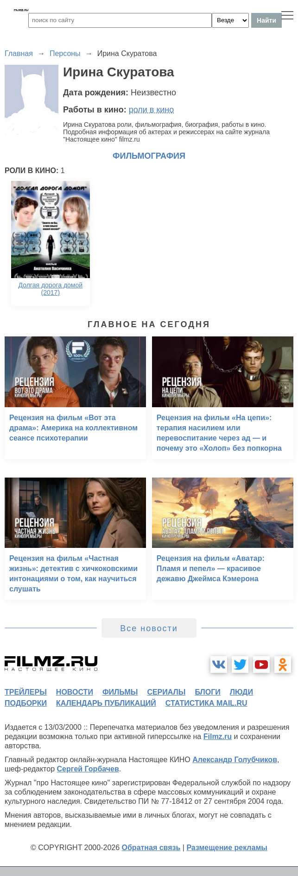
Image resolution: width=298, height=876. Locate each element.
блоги (207, 692)
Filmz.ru (217, 736)
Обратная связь (151, 847)
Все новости (149, 628)
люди (241, 692)
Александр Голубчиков (234, 760)
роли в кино (151, 109)
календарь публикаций (106, 703)
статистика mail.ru (206, 703)
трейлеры (26, 692)
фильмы (120, 692)
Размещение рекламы (226, 847)
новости (74, 692)
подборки (26, 703)
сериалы (166, 692)
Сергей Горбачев (88, 769)
